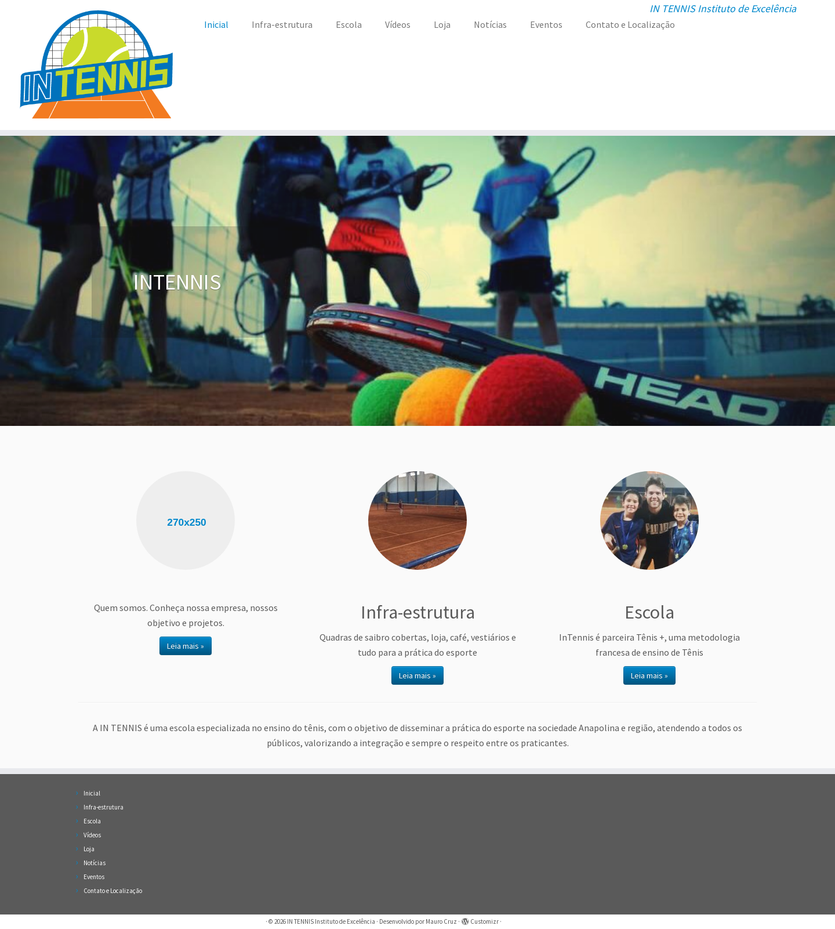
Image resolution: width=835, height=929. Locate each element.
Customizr (484, 921)
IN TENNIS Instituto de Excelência (331, 921)
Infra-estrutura (282, 24)
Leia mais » (185, 646)
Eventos (546, 24)
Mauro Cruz (441, 921)
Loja (442, 24)
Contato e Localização (630, 24)
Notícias (490, 24)
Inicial (216, 24)
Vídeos (398, 24)
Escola (349, 24)
